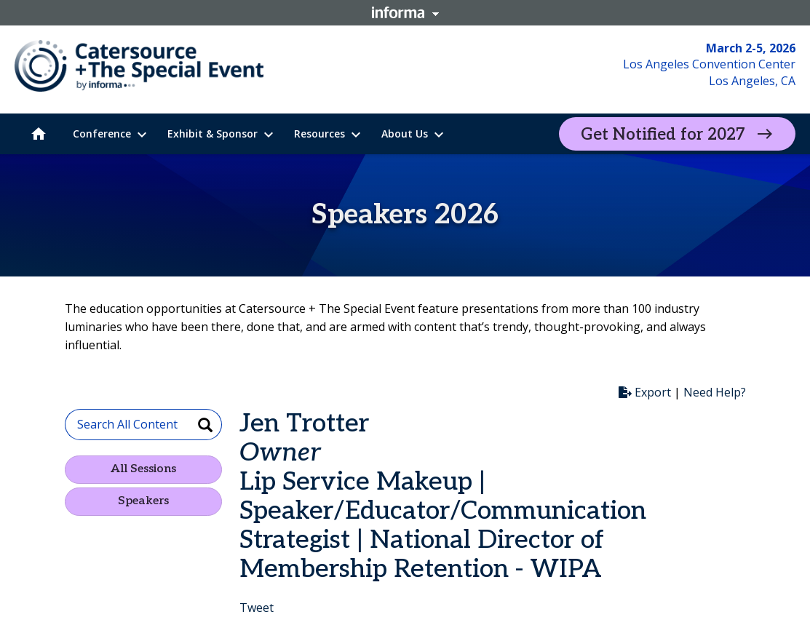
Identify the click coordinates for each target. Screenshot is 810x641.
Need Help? (714, 392)
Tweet (256, 608)
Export (645, 392)
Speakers (143, 501)
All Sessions (143, 469)
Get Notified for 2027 (663, 134)
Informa (405, 12)
